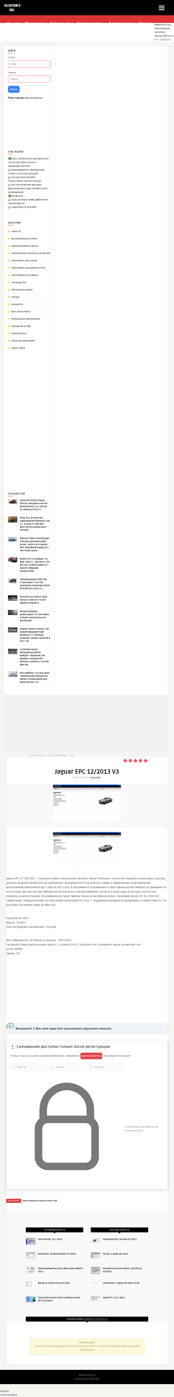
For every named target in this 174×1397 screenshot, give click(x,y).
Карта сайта (18, 348)
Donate (145, 23)
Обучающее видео (22, 289)
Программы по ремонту (25, 275)
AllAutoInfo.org (162, 24)
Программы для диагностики (28, 267)
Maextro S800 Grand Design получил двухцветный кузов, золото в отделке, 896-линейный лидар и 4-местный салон (34, 544)
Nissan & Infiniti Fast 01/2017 (54, 1283)
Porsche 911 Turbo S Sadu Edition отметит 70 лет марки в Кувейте (33, 599)
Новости (16, 231)
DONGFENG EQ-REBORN (23, 207)
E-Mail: (12, 57)
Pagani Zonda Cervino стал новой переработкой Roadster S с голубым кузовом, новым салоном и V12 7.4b (35, 635)
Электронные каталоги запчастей (162, 32)
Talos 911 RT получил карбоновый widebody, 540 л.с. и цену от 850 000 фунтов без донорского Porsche (35, 523)
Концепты (17, 304)
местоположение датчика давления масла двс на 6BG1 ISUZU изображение (28, 188)
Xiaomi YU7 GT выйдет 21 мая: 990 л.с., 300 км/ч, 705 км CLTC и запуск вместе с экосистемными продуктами (35, 565)
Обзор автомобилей (22, 340)
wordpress (17, 195)
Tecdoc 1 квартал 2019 (115, 1254)
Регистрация (34, 23)
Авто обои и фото (21, 311)
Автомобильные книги (24, 238)
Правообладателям (89, 23)
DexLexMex (96, 777)
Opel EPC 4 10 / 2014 (114, 1297)
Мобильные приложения (25, 318)
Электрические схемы (24, 260)
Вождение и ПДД (21, 326)
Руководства (18, 282)
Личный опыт (19, 333)
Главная (12, 23)
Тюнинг (15, 297)
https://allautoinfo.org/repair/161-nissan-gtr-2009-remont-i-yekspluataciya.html (28, 162)
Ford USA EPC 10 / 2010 (50, 1239)
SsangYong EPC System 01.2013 (119, 1239)
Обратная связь (60, 23)
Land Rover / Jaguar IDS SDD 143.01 (121, 1283)
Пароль (12, 72)
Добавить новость (120, 23)
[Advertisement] (33, 415)
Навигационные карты (24, 246)
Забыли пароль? (33, 97)
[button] (161, 8)
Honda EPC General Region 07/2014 (57, 1254)
